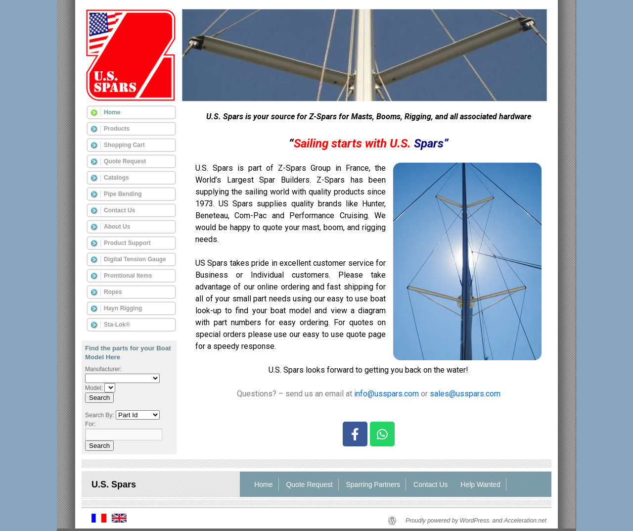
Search (99, 397)
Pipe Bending (123, 194)
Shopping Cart (124, 145)
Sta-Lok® (117, 324)
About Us (117, 226)
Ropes (113, 292)
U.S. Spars (113, 484)
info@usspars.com (385, 393)
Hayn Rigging (123, 308)
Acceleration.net (525, 520)
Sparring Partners (373, 484)
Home (112, 112)
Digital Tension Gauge (135, 259)
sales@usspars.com (465, 393)
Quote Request (125, 161)
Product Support (127, 243)
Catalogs (116, 177)
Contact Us (119, 210)
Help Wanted (480, 484)
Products (117, 128)
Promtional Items (128, 275)
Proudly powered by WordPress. (448, 520)
